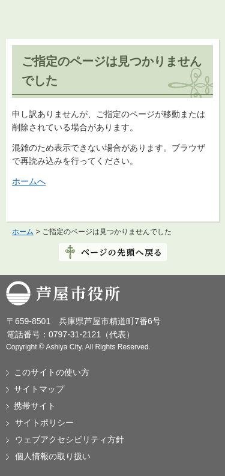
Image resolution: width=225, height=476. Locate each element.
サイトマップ (39, 389)
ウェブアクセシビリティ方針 (69, 439)
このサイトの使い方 (51, 372)
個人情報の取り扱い (53, 456)
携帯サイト (35, 406)
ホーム (23, 231)
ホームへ (29, 181)
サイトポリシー (44, 422)
